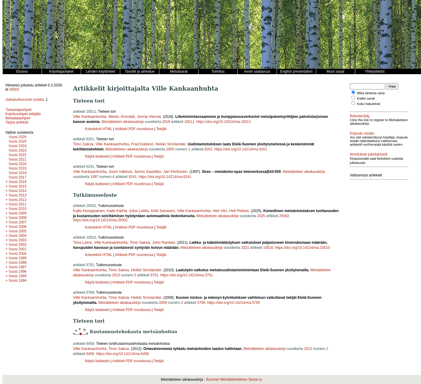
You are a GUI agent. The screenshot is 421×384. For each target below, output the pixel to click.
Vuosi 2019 (18, 168)
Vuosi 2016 (18, 182)
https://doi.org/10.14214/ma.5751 (186, 275)
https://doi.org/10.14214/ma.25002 (100, 220)
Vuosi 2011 (18, 204)
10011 (189, 122)
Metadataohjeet (17, 118)
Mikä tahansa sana (371, 93)
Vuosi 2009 (18, 213)
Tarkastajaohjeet (18, 110)
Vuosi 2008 (18, 218)
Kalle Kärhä (117, 210)
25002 (284, 216)
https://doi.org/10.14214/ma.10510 (302, 248)
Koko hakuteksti (368, 104)
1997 (94, 177)
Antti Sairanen (163, 210)
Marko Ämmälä (122, 116)
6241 (133, 177)
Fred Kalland (142, 144)
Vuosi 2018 (18, 173)
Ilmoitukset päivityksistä (368, 154)
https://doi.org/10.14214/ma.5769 (233, 303)
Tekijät (161, 129)
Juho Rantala (163, 242)
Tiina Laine (82, 242)
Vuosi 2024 (18, 146)
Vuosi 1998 (18, 262)
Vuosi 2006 (18, 227)
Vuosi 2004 (18, 236)
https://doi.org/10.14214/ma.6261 (240, 149)
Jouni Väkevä (120, 171)
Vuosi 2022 (18, 155)
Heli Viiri (220, 210)
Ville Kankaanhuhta (89, 116)
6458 (90, 354)
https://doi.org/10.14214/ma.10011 (223, 122)
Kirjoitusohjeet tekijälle (23, 114)
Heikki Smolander (170, 144)
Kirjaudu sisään (362, 133)
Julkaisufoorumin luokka (24, 99)
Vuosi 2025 (18, 141)
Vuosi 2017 (18, 177)
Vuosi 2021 (18, 159)
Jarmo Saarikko (147, 171)
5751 (154, 275)
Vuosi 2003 (18, 240)
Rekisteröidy (360, 116)
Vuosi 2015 (18, 186)
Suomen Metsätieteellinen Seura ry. (234, 379)
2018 (166, 122)
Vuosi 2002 (18, 245)
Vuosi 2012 (18, 200)
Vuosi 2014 (18, 191)
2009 (163, 303)
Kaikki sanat (366, 98)
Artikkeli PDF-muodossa (134, 129)
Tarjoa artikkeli (16, 122)
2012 (308, 349)
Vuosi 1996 (18, 271)
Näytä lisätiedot (97, 156)
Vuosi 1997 (18, 267)
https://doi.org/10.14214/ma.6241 (165, 177)
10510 (268, 248)
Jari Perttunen (175, 171)
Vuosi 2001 (18, 249)
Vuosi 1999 (18, 258)
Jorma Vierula (149, 116)
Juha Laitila (139, 210)
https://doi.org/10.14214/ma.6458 (122, 354)
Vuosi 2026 (18, 137)
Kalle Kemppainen (89, 210)
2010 (116, 275)
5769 (201, 303)
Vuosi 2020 (18, 164)
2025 (261, 216)
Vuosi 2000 (18, 254)
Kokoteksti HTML (99, 129)
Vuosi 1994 (18, 280)
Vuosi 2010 (18, 209)
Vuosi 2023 (18, 150)
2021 (245, 248)
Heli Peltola (239, 210)
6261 (209, 149)
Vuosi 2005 (18, 231)
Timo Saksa (83, 144)
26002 (14, 89)
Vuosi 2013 (18, 195)
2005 (170, 149)
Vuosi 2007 (18, 222)
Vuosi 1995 (18, 276)
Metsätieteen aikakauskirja (122, 122)
